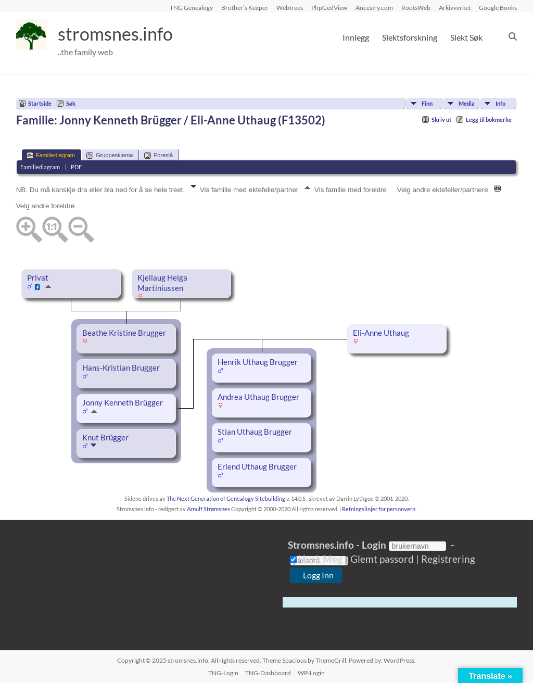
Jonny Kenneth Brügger (122, 402)
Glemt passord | (384, 559)
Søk (70, 103)
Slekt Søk (466, 37)
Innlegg (355, 37)
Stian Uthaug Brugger (255, 431)
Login (374, 545)
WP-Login (311, 673)
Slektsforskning (409, 37)
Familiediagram (51, 155)
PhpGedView (329, 7)
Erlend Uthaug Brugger (257, 466)
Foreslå (158, 155)
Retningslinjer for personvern (378, 508)
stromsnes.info (119, 33)
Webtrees (289, 7)
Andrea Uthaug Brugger (258, 397)
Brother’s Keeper (244, 7)
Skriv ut (441, 119)
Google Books (498, 7)
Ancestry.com (374, 7)
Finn (427, 103)
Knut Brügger (105, 437)
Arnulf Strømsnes (208, 508)
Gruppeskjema (109, 155)
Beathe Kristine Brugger (124, 332)
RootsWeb (415, 7)
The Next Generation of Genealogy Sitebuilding (226, 498)
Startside (40, 103)
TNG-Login (223, 673)
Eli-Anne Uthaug (381, 332)
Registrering (447, 559)
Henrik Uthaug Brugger (258, 362)
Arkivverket (455, 7)
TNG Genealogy (191, 7)
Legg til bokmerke (489, 119)
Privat (37, 277)
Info (500, 103)
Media (467, 103)
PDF (76, 166)
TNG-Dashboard (268, 673)
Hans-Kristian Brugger (121, 367)
